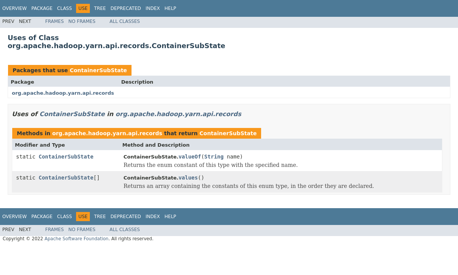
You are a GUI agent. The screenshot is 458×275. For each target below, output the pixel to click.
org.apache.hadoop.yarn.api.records (63, 93)
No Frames (82, 21)
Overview (14, 8)
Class (64, 8)
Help (170, 8)
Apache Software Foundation (76, 238)
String (214, 157)
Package (41, 8)
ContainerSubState (98, 70)
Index (153, 8)
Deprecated (125, 8)
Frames (54, 21)
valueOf (190, 157)
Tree (100, 8)
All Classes (125, 21)
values (188, 178)
